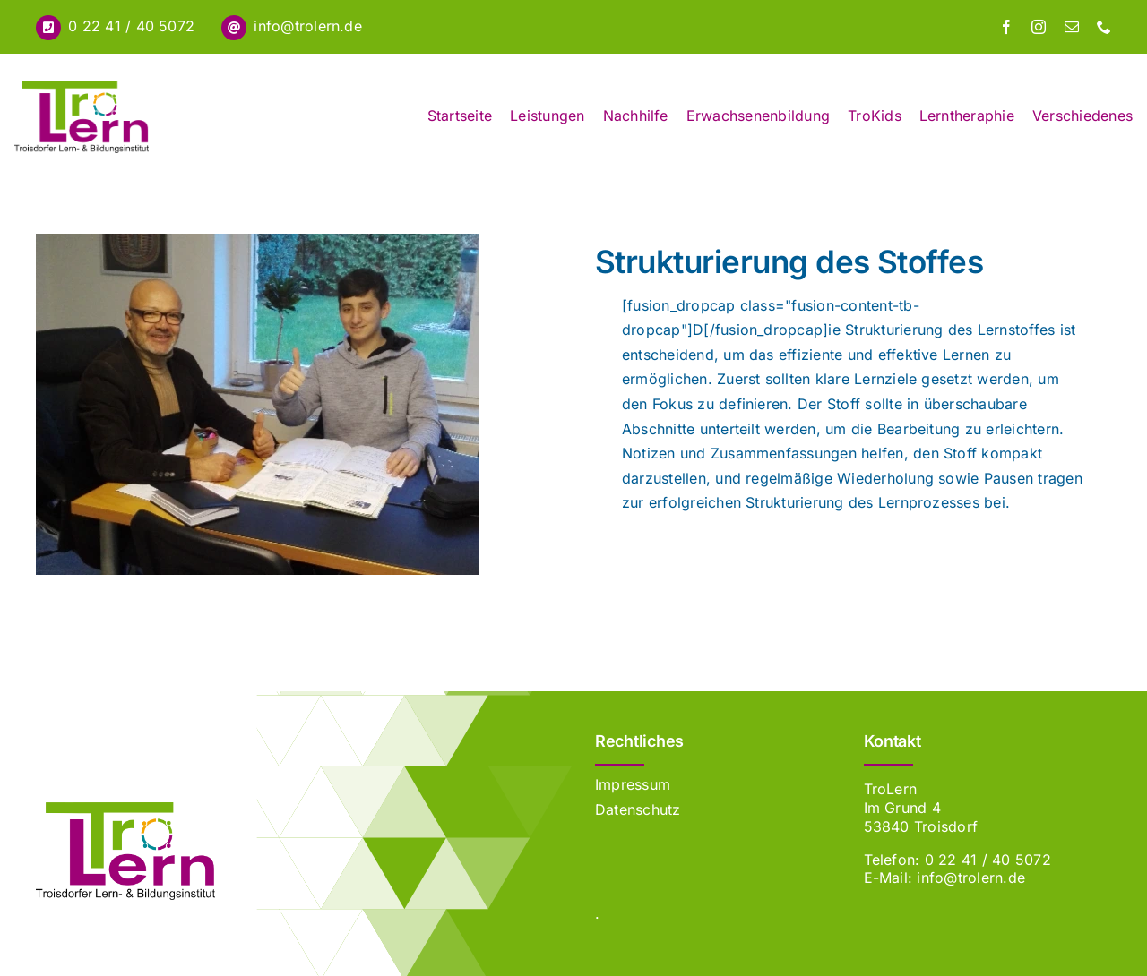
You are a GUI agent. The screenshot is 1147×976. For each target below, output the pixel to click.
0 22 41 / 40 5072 (131, 26)
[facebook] (1006, 27)
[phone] (1104, 27)
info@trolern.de (308, 26)
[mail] (1072, 27)
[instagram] (1038, 27)
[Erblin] (125, 809)
